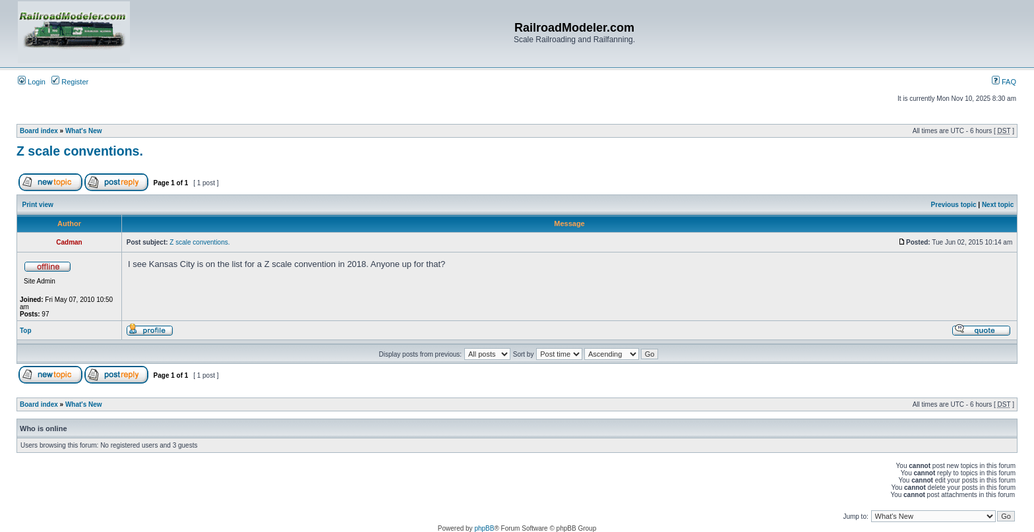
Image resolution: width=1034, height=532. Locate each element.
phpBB (484, 528)
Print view (37, 204)
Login (32, 82)
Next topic (998, 204)
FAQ (1004, 82)
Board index (39, 130)
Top (26, 330)
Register (69, 82)
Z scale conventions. (79, 151)
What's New (83, 130)
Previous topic (954, 204)
